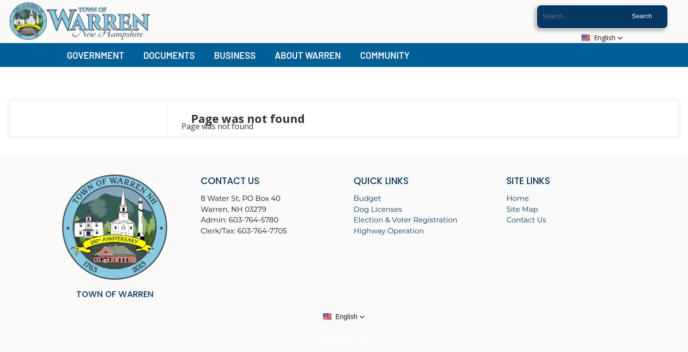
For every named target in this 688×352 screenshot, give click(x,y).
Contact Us (526, 219)
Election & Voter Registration (405, 219)
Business (235, 55)
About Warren (308, 55)
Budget (367, 198)
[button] (602, 37)
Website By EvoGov (344, 338)
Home (517, 198)
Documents (169, 55)
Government (95, 55)
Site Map (522, 209)
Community (385, 55)
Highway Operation (389, 230)
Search (642, 16)
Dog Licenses (378, 209)
